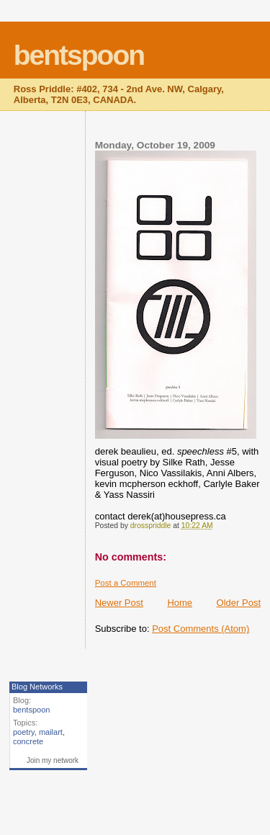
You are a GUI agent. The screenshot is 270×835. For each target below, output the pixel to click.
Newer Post (119, 602)
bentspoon (79, 55)
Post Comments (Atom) (200, 628)
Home (179, 602)
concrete (28, 741)
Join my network (52, 760)
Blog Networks (37, 686)
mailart (51, 732)
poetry (24, 732)
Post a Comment (125, 583)
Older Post (239, 602)
